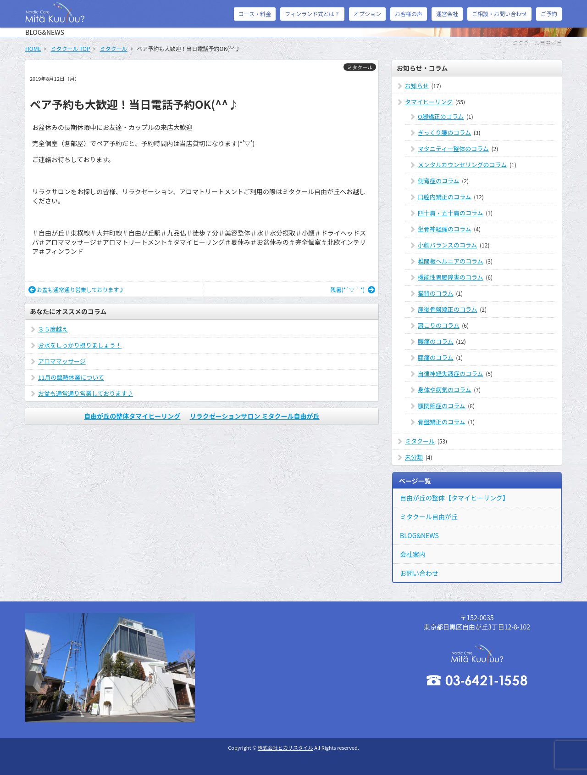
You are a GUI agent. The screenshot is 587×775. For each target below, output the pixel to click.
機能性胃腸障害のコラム (450, 277)
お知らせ (417, 85)
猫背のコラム (436, 293)
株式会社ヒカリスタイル (285, 747)
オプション (367, 13)
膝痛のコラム (436, 357)
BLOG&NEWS (419, 535)
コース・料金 (254, 13)
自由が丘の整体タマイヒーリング (132, 416)
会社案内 (413, 554)
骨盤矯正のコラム (441, 421)
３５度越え (53, 329)
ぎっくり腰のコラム (444, 132)
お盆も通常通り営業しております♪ (76, 289)
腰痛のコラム (436, 341)
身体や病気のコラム (444, 389)
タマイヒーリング (429, 101)
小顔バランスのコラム (447, 245)
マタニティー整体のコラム (453, 148)
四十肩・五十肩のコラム (450, 212)
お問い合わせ (419, 573)
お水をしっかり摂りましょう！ (80, 345)
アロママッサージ (62, 361)
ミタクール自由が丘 (429, 516)
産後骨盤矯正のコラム (447, 309)
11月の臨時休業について (71, 377)
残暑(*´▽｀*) (352, 289)
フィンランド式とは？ (312, 13)
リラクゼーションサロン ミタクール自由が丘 (255, 416)
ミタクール (359, 67)
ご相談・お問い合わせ (499, 13)
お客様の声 (408, 13)
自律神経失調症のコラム (450, 373)
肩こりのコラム (439, 325)
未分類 (414, 457)
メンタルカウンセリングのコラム (462, 164)
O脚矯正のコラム (441, 116)
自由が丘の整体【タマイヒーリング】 (454, 497)
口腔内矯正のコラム (444, 196)
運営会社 (447, 13)
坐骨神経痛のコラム (444, 229)
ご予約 (549, 13)
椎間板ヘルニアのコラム (450, 261)
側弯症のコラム (439, 180)
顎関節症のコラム (441, 405)
